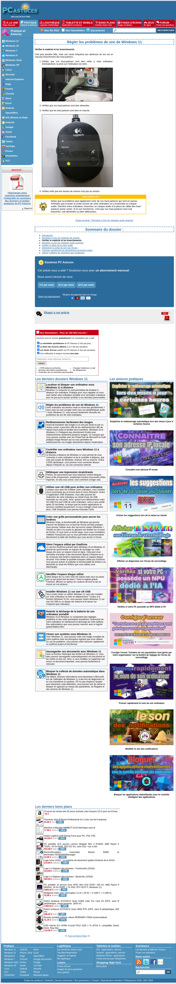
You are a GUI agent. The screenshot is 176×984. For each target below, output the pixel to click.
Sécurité (37, 969)
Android (23, 949)
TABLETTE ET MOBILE (77, 23)
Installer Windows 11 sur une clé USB (68, 591)
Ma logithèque (63, 958)
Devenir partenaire (64, 980)
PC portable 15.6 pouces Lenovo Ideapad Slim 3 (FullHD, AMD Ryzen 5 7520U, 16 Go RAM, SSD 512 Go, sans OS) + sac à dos (81, 845)
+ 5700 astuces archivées (49, 368)
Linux (6, 969)
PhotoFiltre (9, 975)
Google (36, 962)
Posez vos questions (145, 952)
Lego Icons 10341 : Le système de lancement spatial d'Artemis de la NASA (79, 860)
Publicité (49, 980)
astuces (117, 949)
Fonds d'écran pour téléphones (111, 958)
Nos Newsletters (75, 30)
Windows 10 (10, 953)
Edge (22, 956)
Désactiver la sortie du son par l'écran (59, 248)
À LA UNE (10, 23)
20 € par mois (86, 284)
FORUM (165, 23)
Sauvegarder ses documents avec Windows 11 (73, 651)
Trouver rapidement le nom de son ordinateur (142, 703)
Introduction (47, 235)
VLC (6, 972)
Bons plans (101, 966)
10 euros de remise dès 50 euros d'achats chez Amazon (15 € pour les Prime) (80, 811)
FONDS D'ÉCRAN (129, 23)
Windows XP (10, 965)
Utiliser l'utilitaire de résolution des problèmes (63, 253)
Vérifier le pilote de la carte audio (57, 245)
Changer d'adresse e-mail (84, 368)
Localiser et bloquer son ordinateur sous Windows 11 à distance (70, 386)
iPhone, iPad (26, 953)
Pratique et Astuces (18, 32)
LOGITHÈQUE (50, 23)
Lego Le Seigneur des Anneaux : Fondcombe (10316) (69, 868)
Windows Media (40, 975)
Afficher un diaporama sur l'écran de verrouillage (141, 561)
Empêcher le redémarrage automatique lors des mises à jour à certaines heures (141, 422)
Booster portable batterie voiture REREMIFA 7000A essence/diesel (75, 917)
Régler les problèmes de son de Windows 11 (72, 404)
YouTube (37, 965)
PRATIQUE (28, 23)
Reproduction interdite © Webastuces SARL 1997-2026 (127, 980)
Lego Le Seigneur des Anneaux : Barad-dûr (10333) (68, 876)
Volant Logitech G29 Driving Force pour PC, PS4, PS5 (69, 836)
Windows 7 (9, 959)
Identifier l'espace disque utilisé (65, 574)
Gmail (22, 965)
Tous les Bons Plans (77, 936)
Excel (35, 953)
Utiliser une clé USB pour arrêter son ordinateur (74, 487)
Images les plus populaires (69, 969)
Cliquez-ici (27, 208)
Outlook (23, 969)
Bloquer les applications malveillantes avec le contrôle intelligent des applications (141, 795)
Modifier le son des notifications (141, 749)
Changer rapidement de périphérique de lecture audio (67, 250)
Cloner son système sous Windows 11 (68, 634)
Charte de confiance (33, 980)
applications (107, 949)
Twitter (23, 972)
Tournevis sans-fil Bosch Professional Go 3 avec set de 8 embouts (75, 819)
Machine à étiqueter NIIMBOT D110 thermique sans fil (69, 827)
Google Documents (42, 959)
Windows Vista (11, 962)
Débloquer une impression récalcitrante (69, 472)
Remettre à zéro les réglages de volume (61, 238)
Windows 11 (10, 949)
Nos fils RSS (51, 30)
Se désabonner (79, 370)
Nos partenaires (82, 980)
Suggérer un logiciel (66, 955)
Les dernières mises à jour (69, 949)
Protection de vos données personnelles (55, 372)
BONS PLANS (105, 23)
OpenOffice (38, 956)
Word (35, 949)
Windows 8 (9, 956)
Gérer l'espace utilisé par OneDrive (66, 544)
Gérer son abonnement (49, 296)
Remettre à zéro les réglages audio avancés (63, 243)
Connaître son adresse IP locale (141, 469)
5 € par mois (46, 284)
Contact (95, 980)
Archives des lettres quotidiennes (52, 370)
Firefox (23, 962)
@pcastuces (97, 30)
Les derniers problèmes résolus (150, 949)
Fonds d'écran (64, 966)
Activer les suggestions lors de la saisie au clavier (141, 515)
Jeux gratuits (63, 972)
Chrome (24, 959)
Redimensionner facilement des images (69, 422)
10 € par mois (66, 284)
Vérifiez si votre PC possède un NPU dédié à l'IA (141, 607)
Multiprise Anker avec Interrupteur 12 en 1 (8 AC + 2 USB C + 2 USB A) (77, 893)
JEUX (149, 23)
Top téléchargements (67, 952)
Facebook (24, 975)
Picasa (36, 972)
